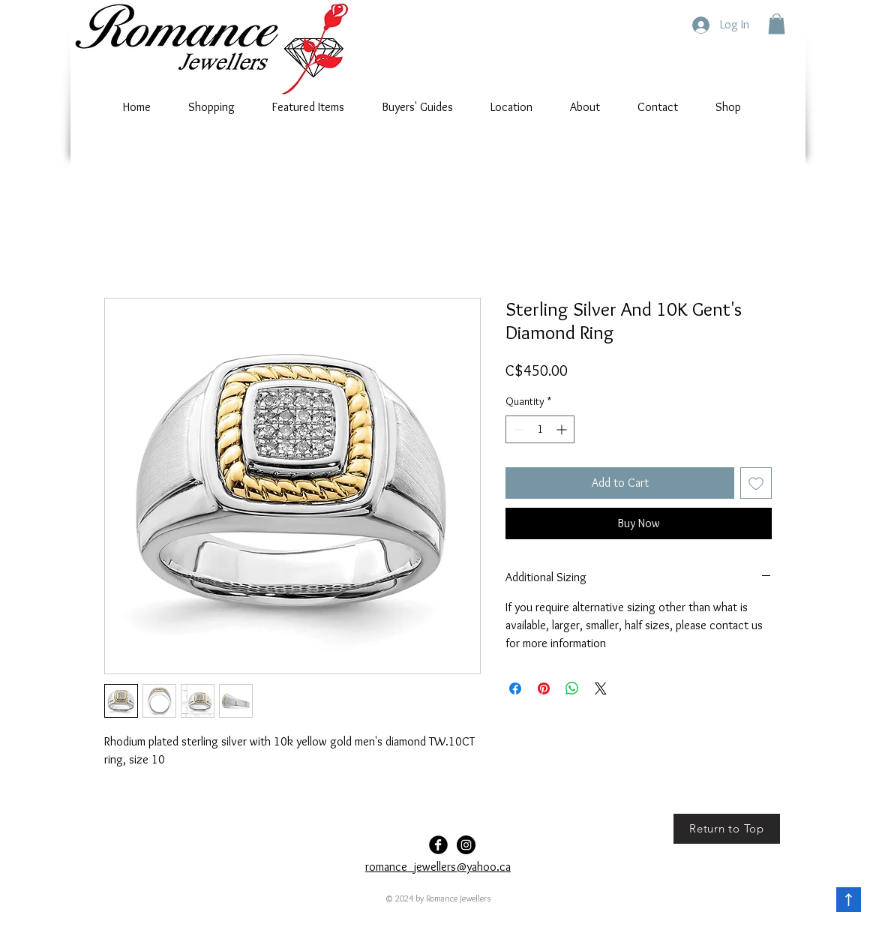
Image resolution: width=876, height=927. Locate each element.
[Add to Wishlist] (756, 483)
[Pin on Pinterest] (544, 689)
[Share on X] (601, 689)
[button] (776, 24)
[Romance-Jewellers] (466, 845)
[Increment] (563, 429)
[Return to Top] (727, 829)
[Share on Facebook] (515, 689)
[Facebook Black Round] (438, 845)
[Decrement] (517, 429)
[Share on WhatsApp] (572, 689)
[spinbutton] (540, 429)
